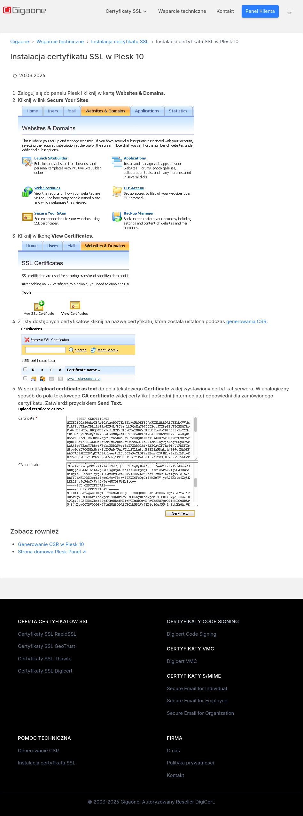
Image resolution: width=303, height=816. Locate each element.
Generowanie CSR (38, 750)
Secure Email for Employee (197, 701)
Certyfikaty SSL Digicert (45, 671)
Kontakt (225, 11)
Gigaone (19, 41)
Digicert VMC (182, 661)
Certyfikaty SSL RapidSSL (47, 634)
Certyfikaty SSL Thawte (45, 659)
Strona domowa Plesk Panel (49, 552)
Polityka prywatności (190, 763)
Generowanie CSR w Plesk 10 (51, 544)
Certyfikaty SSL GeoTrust (46, 646)
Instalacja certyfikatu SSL (120, 41)
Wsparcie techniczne (182, 11)
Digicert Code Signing (191, 634)
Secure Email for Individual (197, 688)
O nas (173, 750)
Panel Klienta (260, 11)
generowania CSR (246, 321)
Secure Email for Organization (200, 713)
